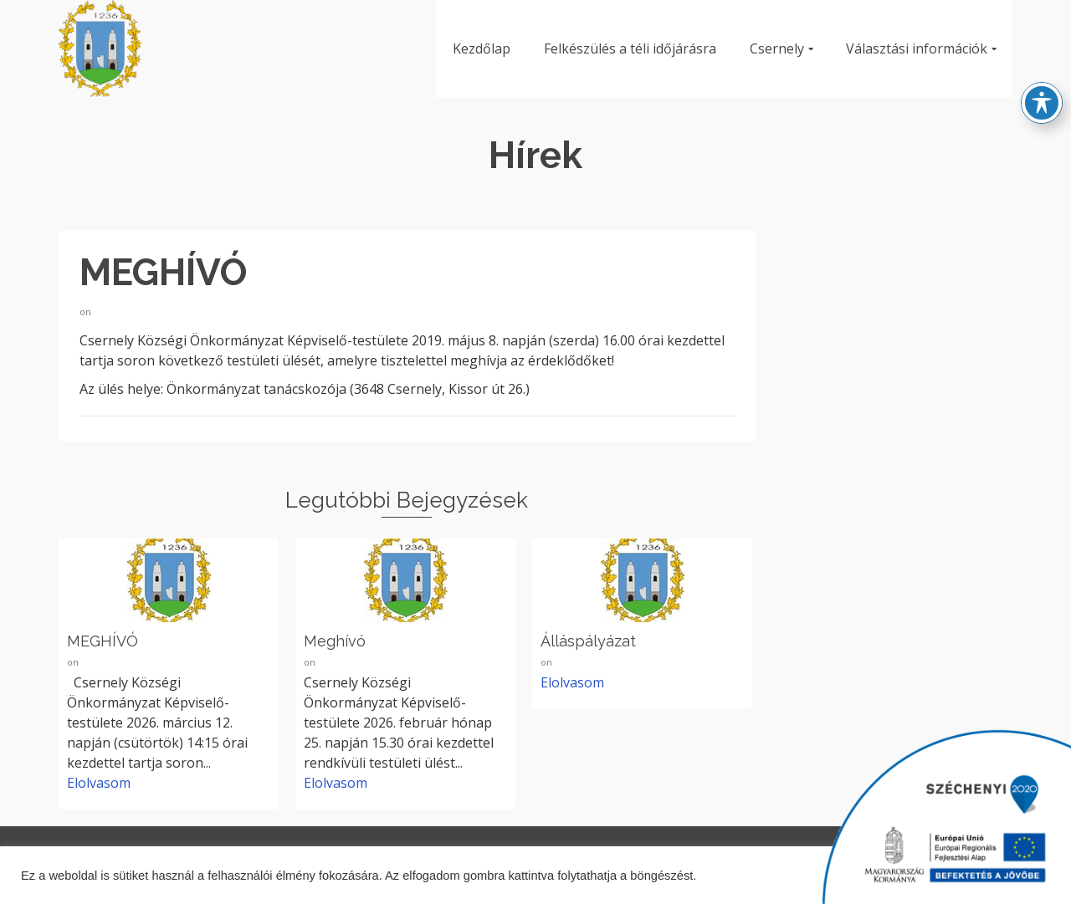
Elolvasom (99, 783)
